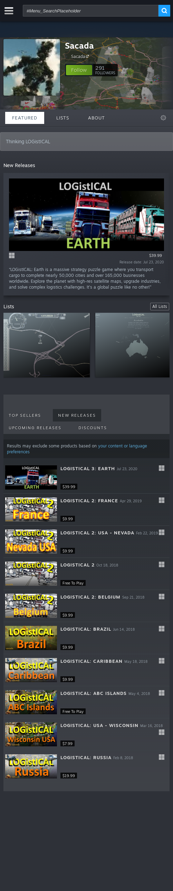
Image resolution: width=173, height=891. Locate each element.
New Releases (77, 415)
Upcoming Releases (35, 427)
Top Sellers (25, 415)
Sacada (79, 45)
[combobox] (90, 11)
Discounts (92, 427)
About (96, 117)
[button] (79, 70)
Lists (62, 117)
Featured (24, 117)
